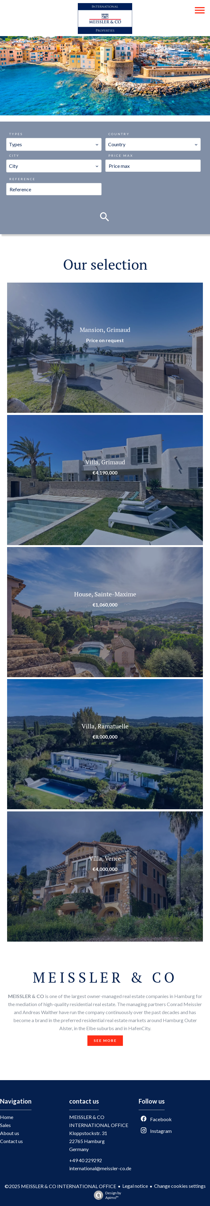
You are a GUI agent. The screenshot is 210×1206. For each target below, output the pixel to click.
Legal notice (135, 1186)
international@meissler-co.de (100, 1168)
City (14, 155)
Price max (120, 155)
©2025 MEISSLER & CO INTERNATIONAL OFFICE (60, 1186)
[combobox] (53, 144)
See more (105, 1040)
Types (16, 134)
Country (119, 134)
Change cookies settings (180, 1186)
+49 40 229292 (85, 1160)
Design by (106, 1195)
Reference (22, 179)
